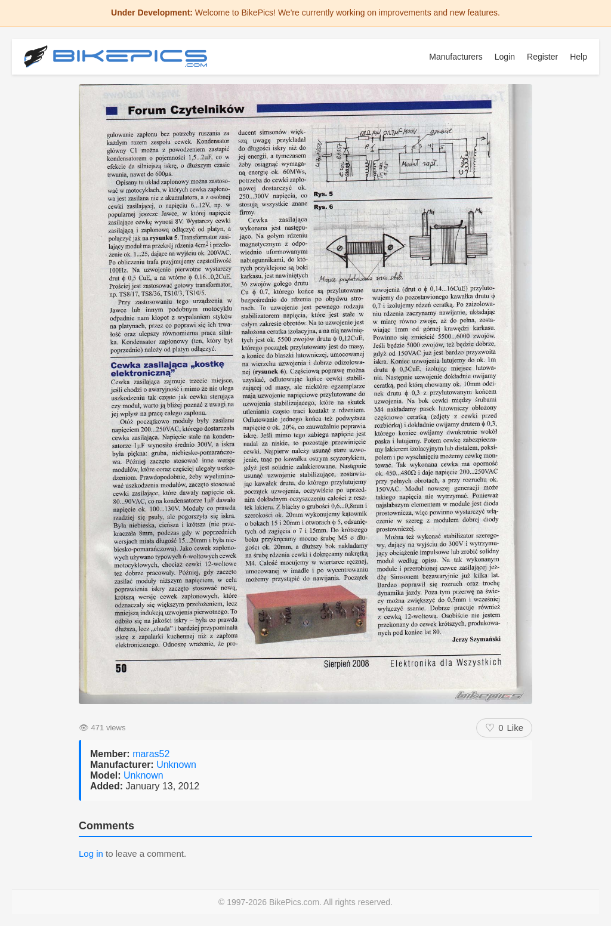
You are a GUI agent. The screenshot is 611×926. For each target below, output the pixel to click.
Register (542, 56)
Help (578, 56)
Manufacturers (455, 56)
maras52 (150, 754)
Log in (91, 853)
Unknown (176, 765)
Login (505, 56)
